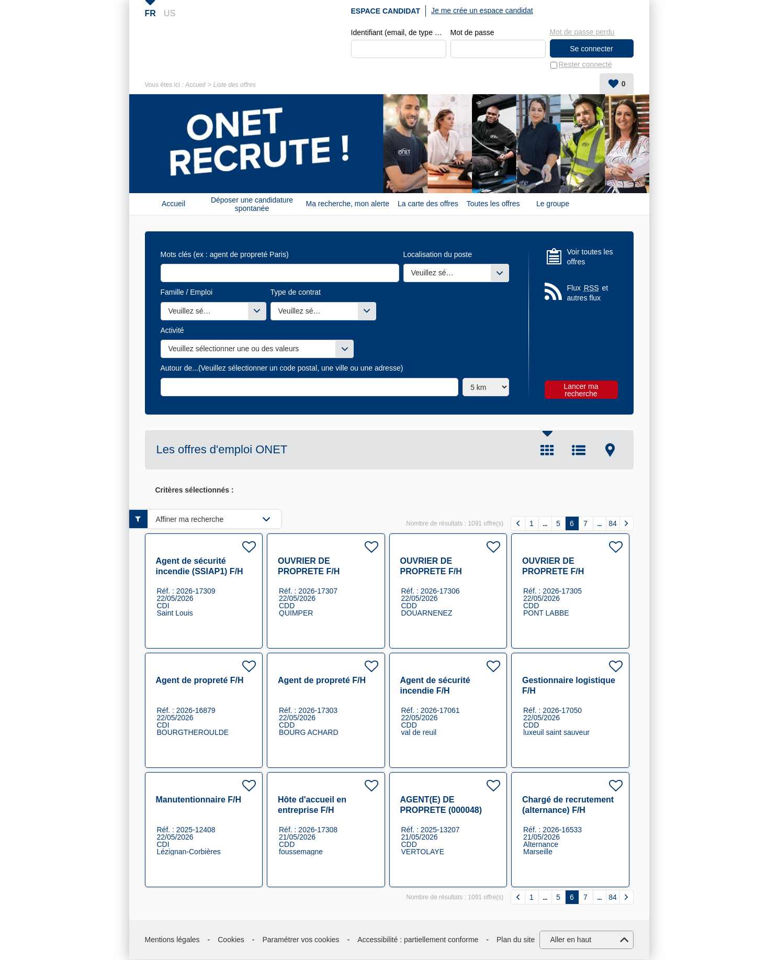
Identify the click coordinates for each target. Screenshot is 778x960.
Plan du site (516, 939)
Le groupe (552, 204)
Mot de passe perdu (582, 32)
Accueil (195, 84)
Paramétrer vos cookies (301, 939)
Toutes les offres (493, 204)
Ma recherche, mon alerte (348, 204)
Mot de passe (472, 32)
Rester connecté (585, 65)
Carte (610, 450)
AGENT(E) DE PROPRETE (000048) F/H (441, 810)
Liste (579, 450)
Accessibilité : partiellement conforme (417, 939)
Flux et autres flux (587, 293)
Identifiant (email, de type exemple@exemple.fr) (398, 32)
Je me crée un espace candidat (482, 10)
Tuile (547, 450)
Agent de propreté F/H (200, 680)
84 (612, 523)
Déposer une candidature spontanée (252, 204)
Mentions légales (172, 939)
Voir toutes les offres (590, 257)
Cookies (231, 939)
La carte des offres (428, 204)
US (169, 13)
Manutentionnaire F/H (199, 800)
